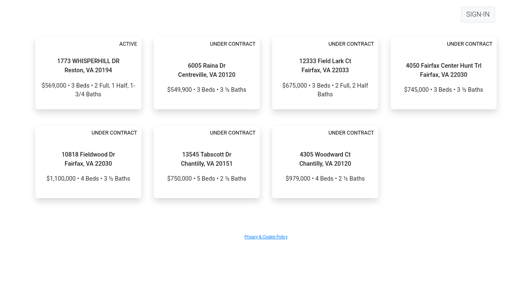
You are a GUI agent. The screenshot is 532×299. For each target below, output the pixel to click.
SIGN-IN (478, 14)
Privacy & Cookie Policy (265, 237)
